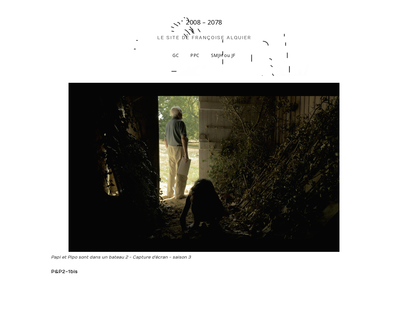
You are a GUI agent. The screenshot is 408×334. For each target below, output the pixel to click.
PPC (195, 55)
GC (175, 55)
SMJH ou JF (223, 55)
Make (77, 316)
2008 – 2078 (204, 22)
